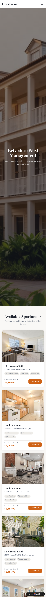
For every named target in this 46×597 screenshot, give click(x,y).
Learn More (35, 381)
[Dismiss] (43, 594)
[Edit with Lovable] (34, 594)
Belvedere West (10, 4)
